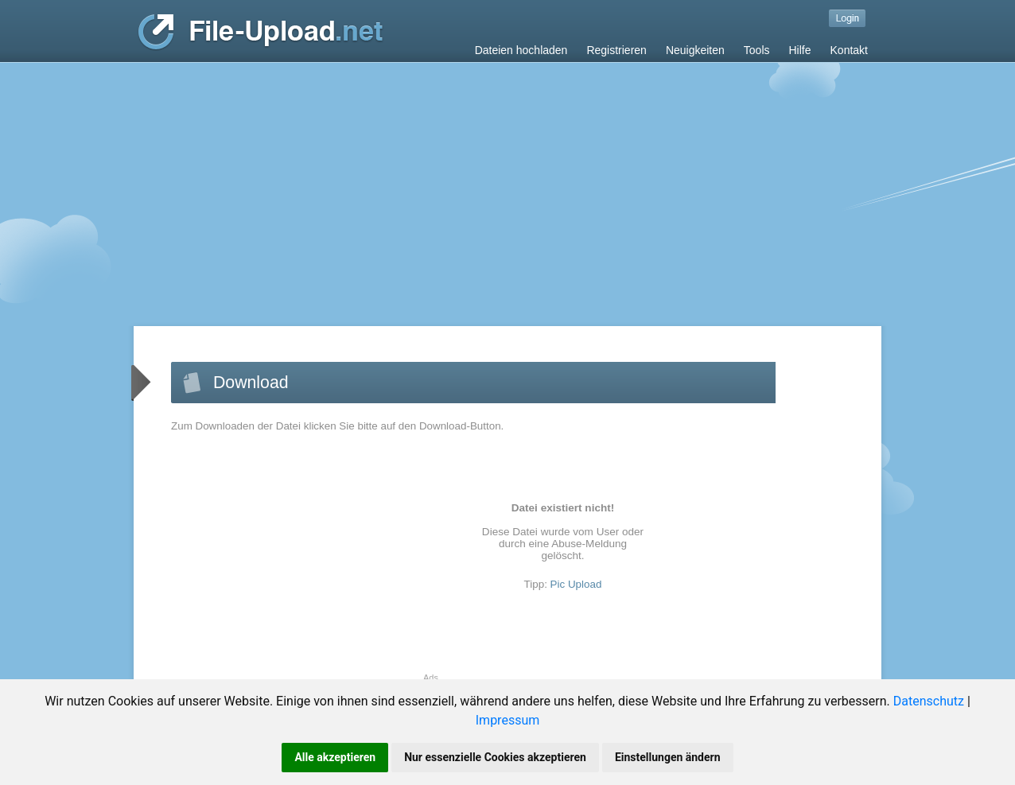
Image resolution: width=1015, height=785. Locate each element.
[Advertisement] (507, 182)
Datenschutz (928, 701)
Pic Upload (576, 584)
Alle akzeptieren (334, 757)
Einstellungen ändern (668, 757)
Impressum (508, 720)
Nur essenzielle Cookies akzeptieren (495, 757)
